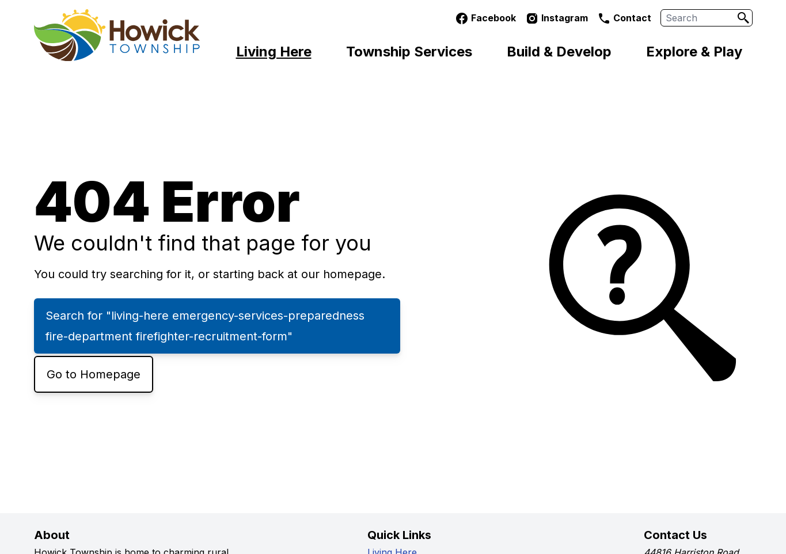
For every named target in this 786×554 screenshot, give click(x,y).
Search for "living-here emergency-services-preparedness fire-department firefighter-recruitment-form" (204, 326)
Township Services (409, 51)
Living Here (274, 51)
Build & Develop (559, 51)
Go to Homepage (94, 374)
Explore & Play (694, 51)
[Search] (743, 17)
